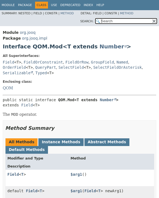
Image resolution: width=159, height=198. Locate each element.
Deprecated (70, 5)
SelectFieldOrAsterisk (117, 67)
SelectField (71, 67)
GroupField (102, 62)
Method (67, 13)
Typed (41, 73)
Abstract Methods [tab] (107, 142)
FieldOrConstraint (43, 62)
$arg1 (76, 174)
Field (8, 62)
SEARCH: (86, 21)
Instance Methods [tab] (61, 142)
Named (122, 62)
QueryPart (45, 67)
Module (8, 5)
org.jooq (27, 32)
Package (25, 5)
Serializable (16, 73)
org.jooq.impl (34, 38)
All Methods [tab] (21, 142)
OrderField (14, 67)
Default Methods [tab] (27, 149)
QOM (8, 88)
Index (88, 5)
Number (112, 46)
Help (100, 5)
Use (54, 5)
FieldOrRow (77, 62)
